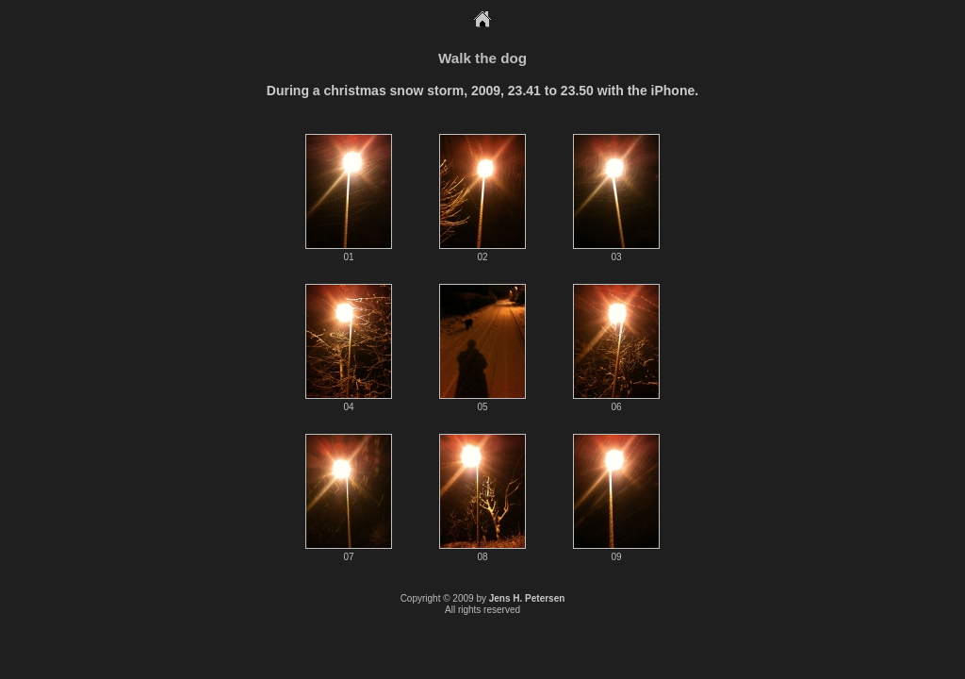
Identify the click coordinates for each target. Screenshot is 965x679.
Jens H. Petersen (527, 598)
